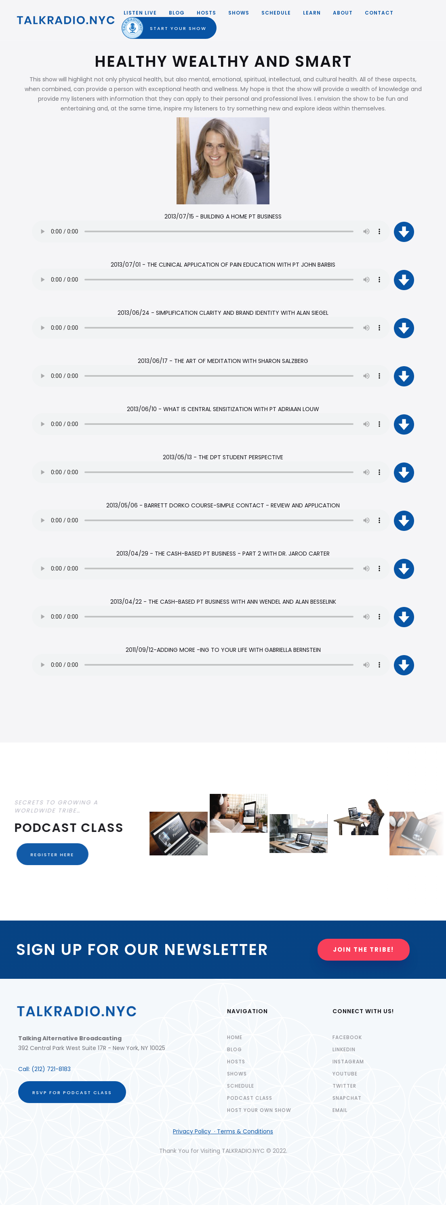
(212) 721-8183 (51, 1069)
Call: (25, 1069)
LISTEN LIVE (140, 12)
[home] (66, 20)
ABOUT (343, 12)
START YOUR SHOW (171, 28)
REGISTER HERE (47, 854)
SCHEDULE (276, 12)
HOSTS (206, 12)
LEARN (312, 12)
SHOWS (238, 12)
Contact (379, 12)
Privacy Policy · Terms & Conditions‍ (223, 1131)
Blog (177, 12)
